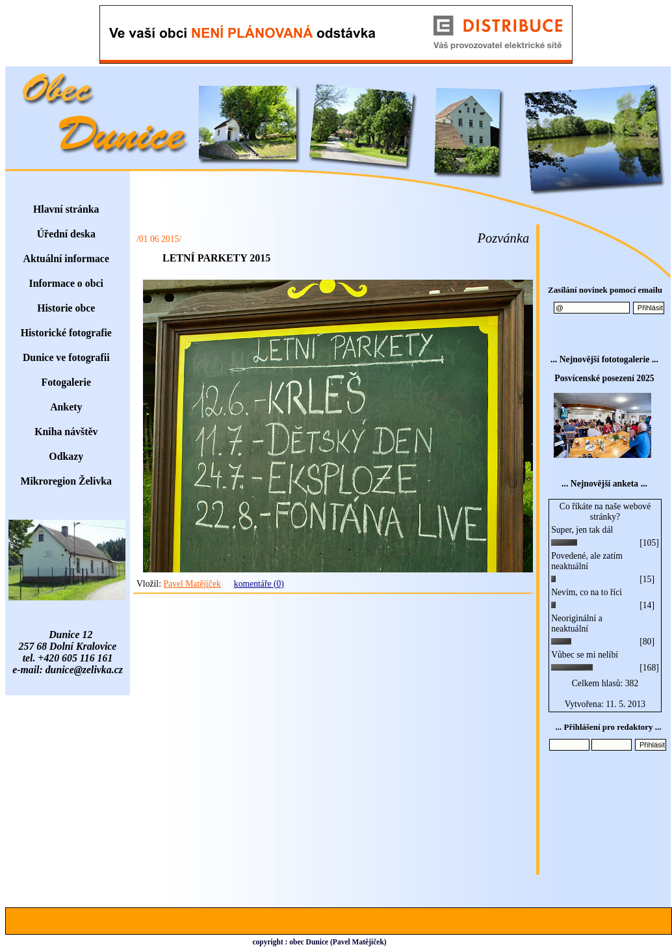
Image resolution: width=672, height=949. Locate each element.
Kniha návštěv (65, 431)
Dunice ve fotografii (66, 357)
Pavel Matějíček (191, 584)
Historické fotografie (66, 332)
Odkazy (66, 456)
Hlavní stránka (66, 209)
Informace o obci (66, 283)
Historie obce (66, 308)
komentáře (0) (259, 584)
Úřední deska (66, 233)
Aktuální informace (66, 258)
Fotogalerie (66, 382)
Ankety (66, 406)
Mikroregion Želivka (66, 481)
